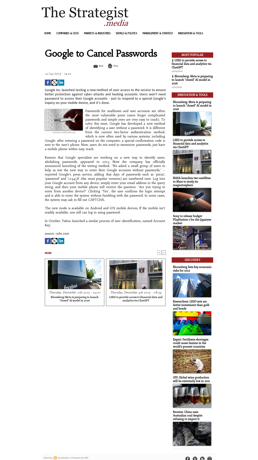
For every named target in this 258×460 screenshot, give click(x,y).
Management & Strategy (158, 33)
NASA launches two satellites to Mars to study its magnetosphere (192, 180)
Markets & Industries (97, 33)
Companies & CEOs (67, 33)
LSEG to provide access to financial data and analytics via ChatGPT (135, 299)
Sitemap (48, 452)
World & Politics (127, 33)
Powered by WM (79, 452)
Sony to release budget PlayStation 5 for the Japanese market (191, 217)
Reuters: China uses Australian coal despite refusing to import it (191, 410)
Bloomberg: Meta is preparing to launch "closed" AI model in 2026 (74, 299)
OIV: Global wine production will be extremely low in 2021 (190, 374)
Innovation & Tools (190, 33)
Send (96, 66)
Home (48, 33)
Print (114, 66)
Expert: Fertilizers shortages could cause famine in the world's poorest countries (190, 338)
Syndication (63, 452)
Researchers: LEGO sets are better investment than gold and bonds (190, 301)
